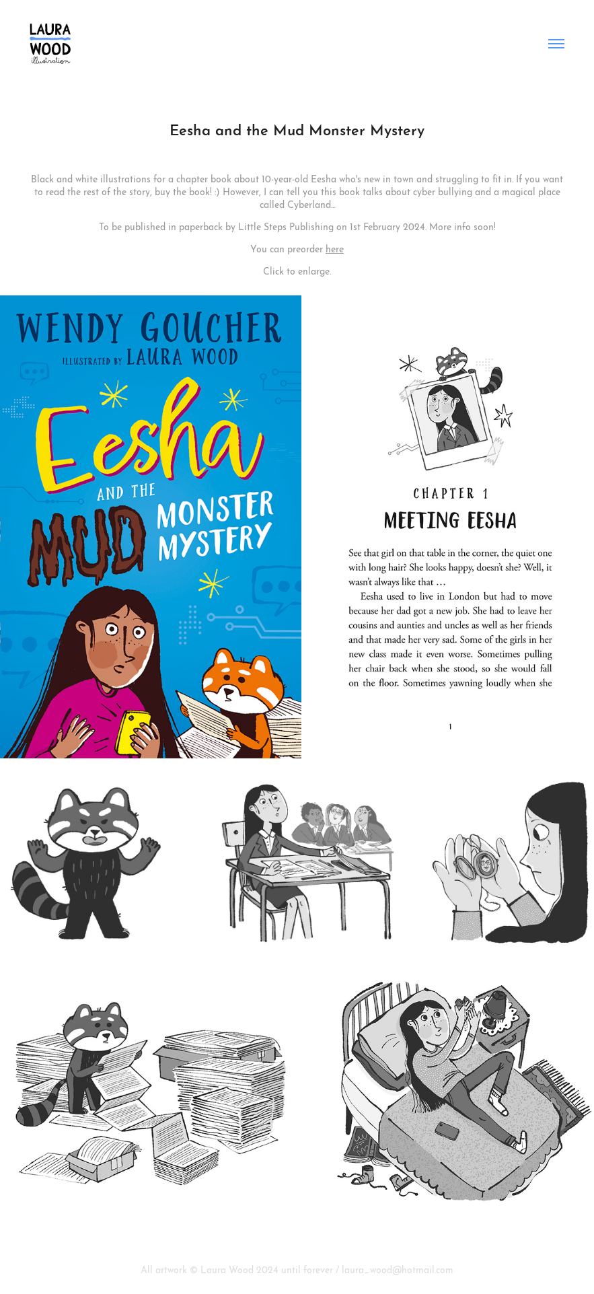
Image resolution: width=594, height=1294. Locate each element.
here (335, 247)
